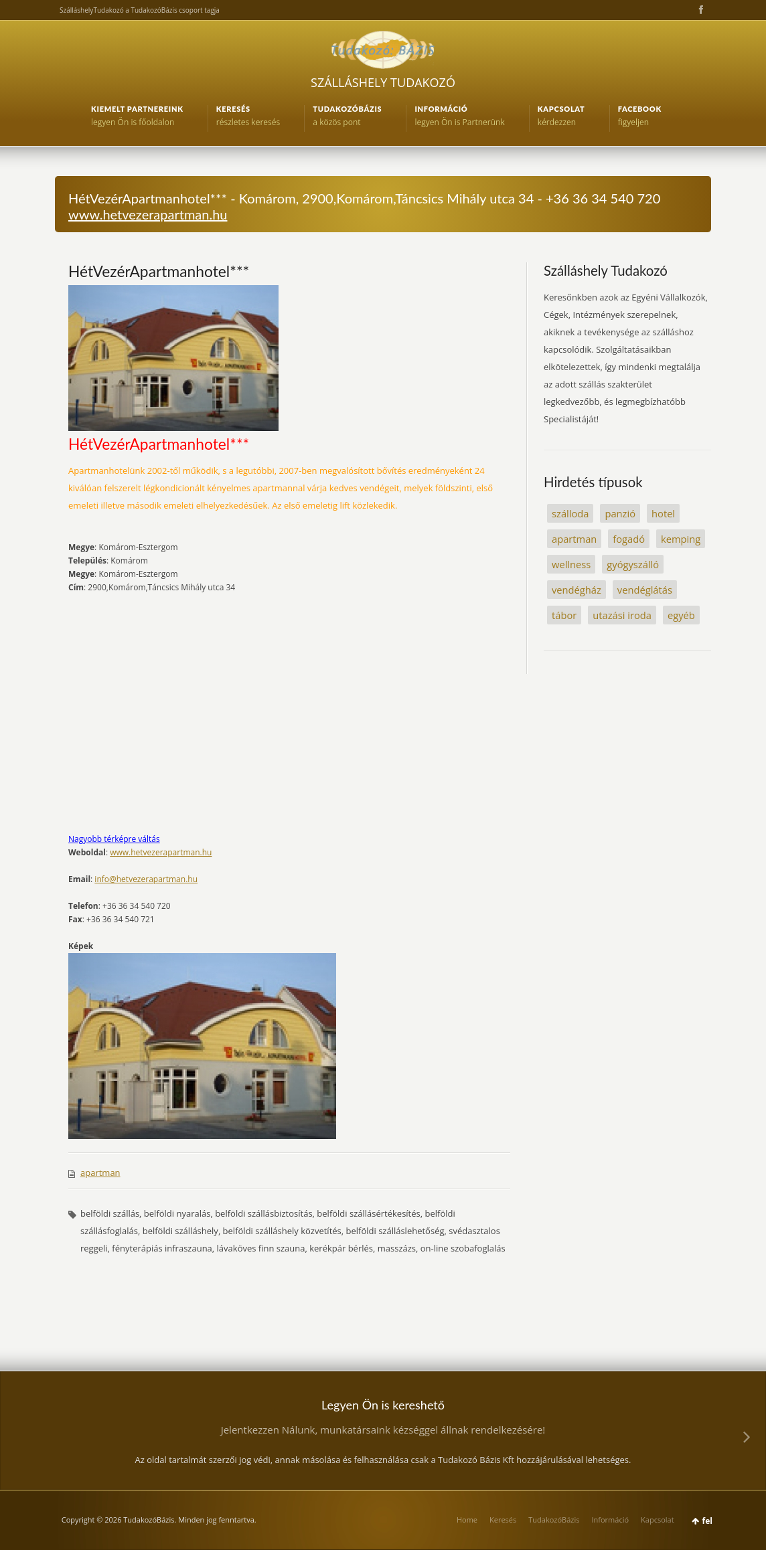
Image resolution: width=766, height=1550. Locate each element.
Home (467, 1520)
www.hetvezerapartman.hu (148, 214)
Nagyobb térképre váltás (114, 839)
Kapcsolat (657, 1520)
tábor (564, 615)
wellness (571, 564)
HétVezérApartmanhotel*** (158, 271)
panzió (620, 513)
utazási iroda (622, 615)
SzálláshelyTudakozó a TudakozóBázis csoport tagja (140, 10)
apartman (100, 1173)
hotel (663, 513)
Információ (610, 1520)
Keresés (502, 1520)
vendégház (576, 589)
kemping (680, 538)
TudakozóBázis (553, 1520)
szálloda (570, 513)
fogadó (629, 538)
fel (707, 1521)
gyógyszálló (633, 564)
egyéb (681, 615)
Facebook (699, 10)
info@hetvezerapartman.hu (146, 879)
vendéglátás (644, 589)
